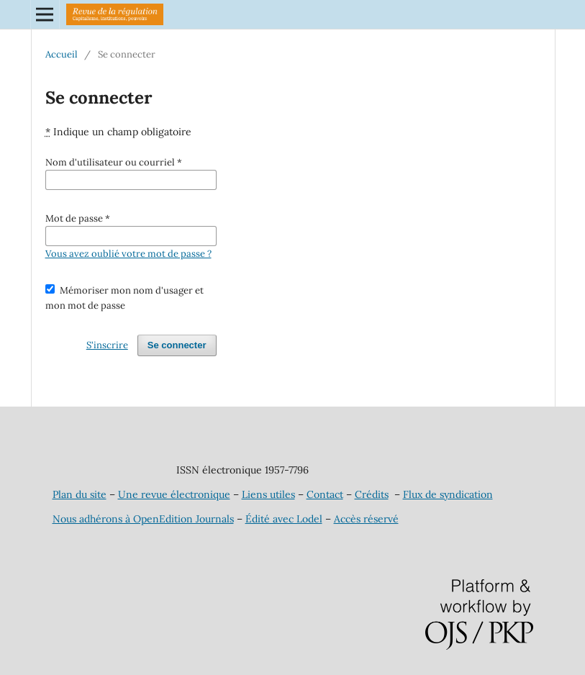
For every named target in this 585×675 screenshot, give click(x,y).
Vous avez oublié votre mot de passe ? (128, 254)
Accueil (61, 54)
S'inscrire (107, 345)
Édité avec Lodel (283, 518)
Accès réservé (366, 518)
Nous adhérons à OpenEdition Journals (143, 518)
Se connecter (177, 345)
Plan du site (79, 494)
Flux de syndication (448, 494)
